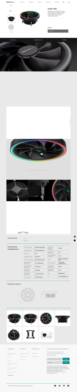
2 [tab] (27, 31)
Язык (66, 362)
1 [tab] (24, 31)
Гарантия (9, 360)
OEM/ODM (57, 2)
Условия (63, 371)
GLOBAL (69, 2)
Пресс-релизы (35, 356)
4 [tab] (31, 31)
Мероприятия (35, 353)
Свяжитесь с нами (24, 356)
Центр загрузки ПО (11, 372)
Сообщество (48, 2)
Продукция (22, 2)
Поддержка (31, 2)
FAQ (8, 357)
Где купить (22, 359)
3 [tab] (29, 31)
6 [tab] (35, 31)
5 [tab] (33, 31)
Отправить (66, 359)
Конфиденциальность (52, 373)
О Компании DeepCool (25, 353)
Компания (39, 2)
